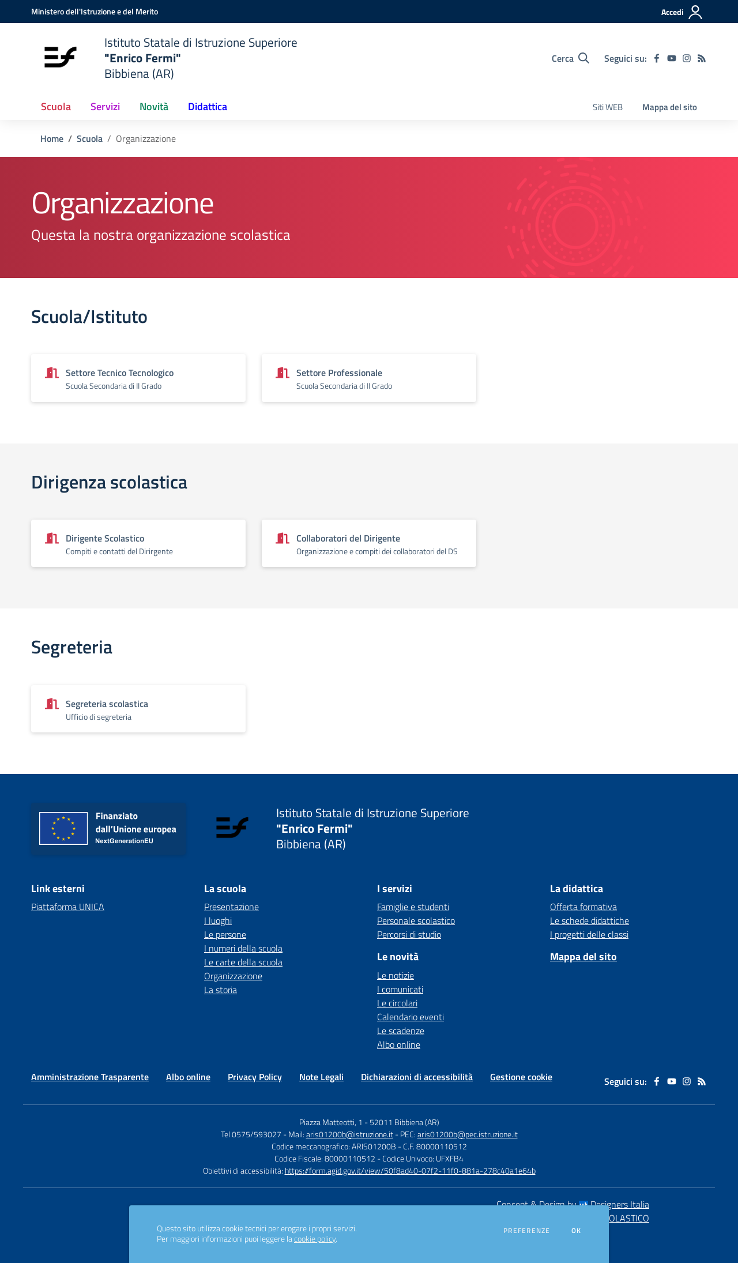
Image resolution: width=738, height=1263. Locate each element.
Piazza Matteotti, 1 (331, 1122)
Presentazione (231, 907)
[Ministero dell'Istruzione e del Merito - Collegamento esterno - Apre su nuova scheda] (94, 11)
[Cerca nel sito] (570, 58)
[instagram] (686, 58)
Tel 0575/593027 (251, 1134)
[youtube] (672, 58)
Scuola (90, 138)
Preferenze (526, 1230)
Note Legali (321, 1077)
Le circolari (397, 1003)
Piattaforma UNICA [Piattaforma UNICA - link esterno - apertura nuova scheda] (67, 907)
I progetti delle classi (589, 934)
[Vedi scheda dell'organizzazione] (138, 377)
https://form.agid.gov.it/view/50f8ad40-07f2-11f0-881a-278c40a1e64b (410, 1170)
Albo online (398, 1044)
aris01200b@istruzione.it (349, 1134)
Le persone (225, 934)
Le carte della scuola (243, 962)
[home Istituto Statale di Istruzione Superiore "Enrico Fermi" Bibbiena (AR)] (164, 58)
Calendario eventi (410, 1017)
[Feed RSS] (701, 58)
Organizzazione (233, 976)
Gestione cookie (521, 1077)
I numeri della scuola (243, 948)
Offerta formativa (583, 907)
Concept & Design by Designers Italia (572, 1204)
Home (51, 138)
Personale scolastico (416, 920)
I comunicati (400, 989)
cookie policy (315, 1238)
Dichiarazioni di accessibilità (417, 1077)
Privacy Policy (255, 1077)
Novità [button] (154, 106)
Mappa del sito (669, 107)
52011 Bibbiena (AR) (404, 1122)
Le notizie (395, 975)
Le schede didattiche (589, 920)
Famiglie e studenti (413, 907)
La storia (220, 990)
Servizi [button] (105, 106)
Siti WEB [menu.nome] (608, 107)
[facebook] (657, 58)
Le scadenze (400, 1031)
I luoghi (218, 920)
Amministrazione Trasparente (90, 1077)
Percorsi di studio (409, 934)
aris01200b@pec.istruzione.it (467, 1134)
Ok (576, 1230)
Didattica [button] (207, 106)
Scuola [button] (56, 106)
